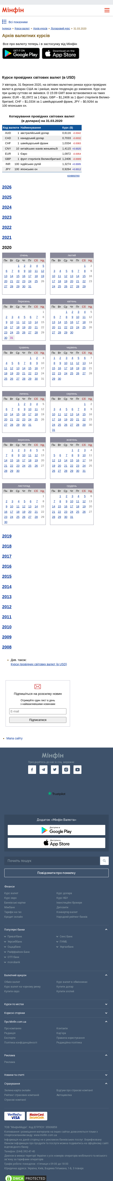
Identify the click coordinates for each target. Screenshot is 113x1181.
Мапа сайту (14, 738)
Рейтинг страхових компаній (21, 1095)
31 (29, 286)
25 (36, 281)
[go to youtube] (77, 769)
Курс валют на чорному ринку (22, 986)
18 (36, 276)
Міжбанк (9, 907)
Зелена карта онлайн (17, 1090)
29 (17, 286)
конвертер (73, 175)
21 (11, 281)
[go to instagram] (66, 769)
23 (23, 281)
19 (42, 276)
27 (5, 286)
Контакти (62, 1028)
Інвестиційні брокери (69, 902)
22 (17, 281)
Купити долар (64, 986)
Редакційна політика (69, 1042)
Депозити (62, 907)
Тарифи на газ (12, 912)
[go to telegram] (43, 769)
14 (11, 276)
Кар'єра (61, 1033)
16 (23, 276)
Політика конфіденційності (20, 1042)
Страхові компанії (15, 1099)
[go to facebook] (32, 769)
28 (11, 286)
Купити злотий (65, 991)
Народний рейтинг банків (71, 916)
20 (5, 281)
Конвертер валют (67, 912)
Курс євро (10, 897)
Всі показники (18, 22)
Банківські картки (15, 902)
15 (17, 276)
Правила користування (70, 1037)
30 (23, 286)
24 (29, 281)
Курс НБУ (62, 897)
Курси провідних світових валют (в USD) (39, 664)
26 (65, 286)
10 (29, 271)
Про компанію (12, 1028)
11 (36, 271)
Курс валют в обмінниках (71, 981)
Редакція (9, 1033)
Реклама (9, 1062)
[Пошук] (104, 861)
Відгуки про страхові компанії (74, 1090)
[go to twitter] (55, 769)
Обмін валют (12, 981)
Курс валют (11, 893)
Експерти (9, 1037)
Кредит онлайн (13, 916)
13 (5, 276)
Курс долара (64, 893)
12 (42, 271)
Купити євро (11, 991)
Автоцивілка (64, 1095)
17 (29, 276)
